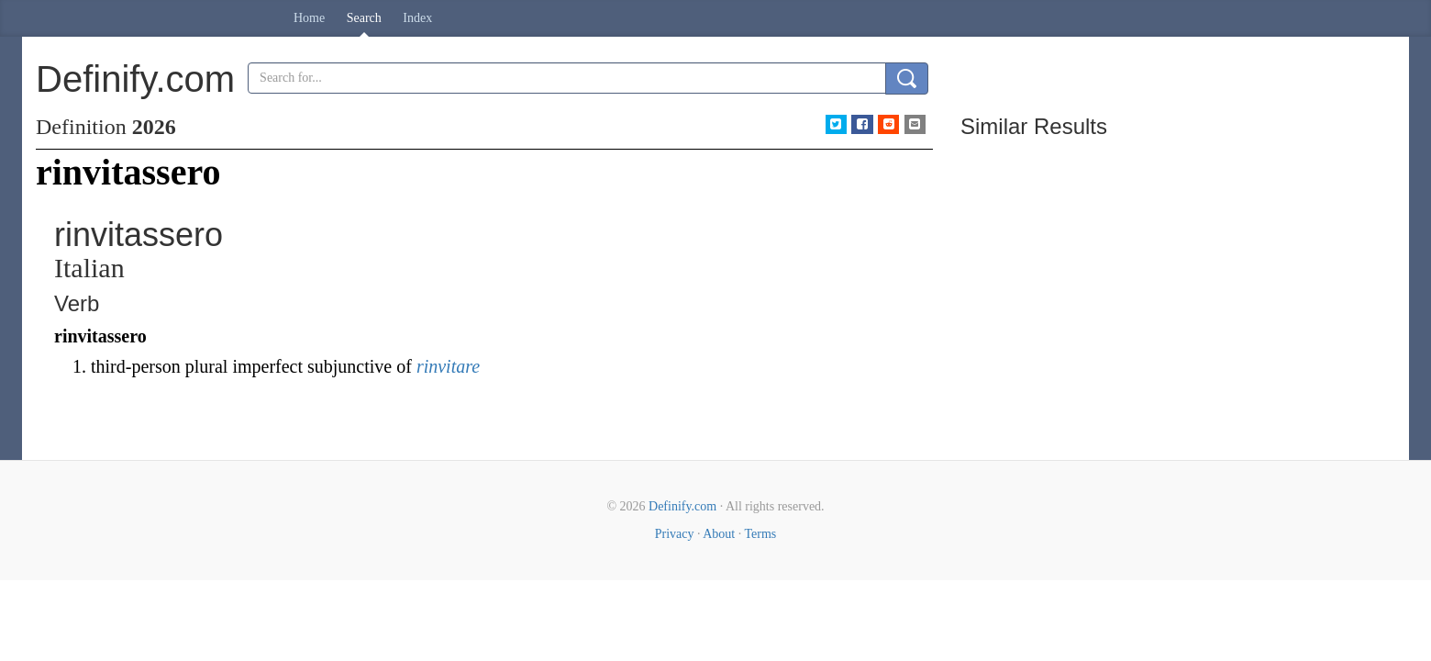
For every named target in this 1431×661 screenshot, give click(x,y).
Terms (760, 534)
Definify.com (682, 506)
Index (417, 18)
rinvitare (448, 366)
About (719, 534)
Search (364, 18)
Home (309, 18)
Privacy (674, 534)
